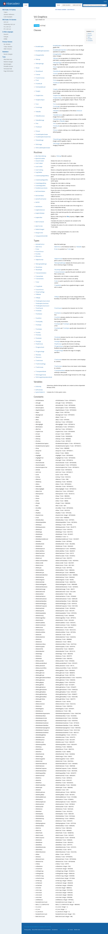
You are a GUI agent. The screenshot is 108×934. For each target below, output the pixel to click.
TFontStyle (38, 325)
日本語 (5, 39)
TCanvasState (39, 276)
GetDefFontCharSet (40, 199)
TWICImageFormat (40, 375)
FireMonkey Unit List (9, 24)
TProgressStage (39, 351)
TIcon (37, 104)
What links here (8, 59)
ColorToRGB (38, 166)
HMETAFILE (38, 247)
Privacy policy (27, 929)
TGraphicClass (39, 95)
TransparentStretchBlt (41, 236)
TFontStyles (66, 324)
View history (77, 5)
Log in (105, 1)
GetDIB (37, 202)
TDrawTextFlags (39, 292)
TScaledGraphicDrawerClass (43, 137)
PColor (37, 249)
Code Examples (8, 17)
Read (58, 5)
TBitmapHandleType (41, 264)
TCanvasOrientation (40, 273)
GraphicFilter (38, 217)
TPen (36, 123)
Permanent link (8, 68)
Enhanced (79, 110)
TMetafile (38, 111)
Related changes (8, 62)
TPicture (37, 131)
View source (66, 5)
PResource (38, 256)
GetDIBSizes (38, 206)
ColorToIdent (39, 163)
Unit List (6, 22)
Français (6, 36)
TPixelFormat (39, 344)
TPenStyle (38, 341)
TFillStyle (37, 298)
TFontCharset (39, 308)
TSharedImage (39, 140)
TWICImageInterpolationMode (43, 377)
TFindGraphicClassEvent (42, 303)
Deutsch (6, 34)
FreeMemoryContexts (41, 188)
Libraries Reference (9, 14)
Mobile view (77, 929)
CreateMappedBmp (40, 183)
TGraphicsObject (40, 100)
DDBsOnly (38, 386)
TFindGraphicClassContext (42, 301)
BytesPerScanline (40, 158)
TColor (69, 249)
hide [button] (92, 31)
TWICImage (38, 144)
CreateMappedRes (40, 185)
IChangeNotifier (39, 55)
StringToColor (39, 232)
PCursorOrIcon (39, 251)
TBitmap (37, 59)
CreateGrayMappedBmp (42, 175)
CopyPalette (38, 172)
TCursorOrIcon (39, 289)
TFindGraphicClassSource (42, 306)
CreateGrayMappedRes (41, 180)
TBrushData (38, 267)
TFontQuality (39, 321)
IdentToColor (39, 226)
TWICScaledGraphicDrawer (42, 148)
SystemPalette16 (40, 392)
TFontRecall (38, 83)
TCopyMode (38, 286)
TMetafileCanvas (40, 116)
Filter (68, 216)
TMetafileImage (39, 120)
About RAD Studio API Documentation (41, 929)
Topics (5, 12)
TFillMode (38, 294)
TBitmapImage (39, 63)
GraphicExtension (40, 210)
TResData (38, 355)
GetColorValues (39, 195)
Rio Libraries (7, 44)
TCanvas (37, 74)
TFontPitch (38, 318)
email (71, 929)
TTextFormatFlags (40, 364)
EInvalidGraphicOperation (42, 51)
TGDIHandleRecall (40, 87)
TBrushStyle (38, 269)
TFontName (38, 314)
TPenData (38, 335)
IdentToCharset (39, 222)
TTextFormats (39, 367)
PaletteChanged (39, 229)
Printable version (8, 66)
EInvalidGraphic (39, 46)
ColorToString (39, 170)
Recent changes (8, 54)
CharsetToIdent (39, 161)
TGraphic (37, 91)
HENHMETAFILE (39, 244)
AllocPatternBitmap (40, 156)
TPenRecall (38, 127)
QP (68, 929)
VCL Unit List (7, 27)
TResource (38, 357)
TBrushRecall (39, 71)
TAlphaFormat (39, 259)
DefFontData (39, 390)
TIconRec (38, 332)
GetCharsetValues (40, 191)
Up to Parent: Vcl (40, 19)
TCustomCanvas (39, 78)
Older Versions (8, 49)
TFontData (38, 310)
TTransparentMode (40, 371)
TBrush (37, 68)
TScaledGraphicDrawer (41, 134)
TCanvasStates (39, 278)
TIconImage (38, 107)
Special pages (7, 64)
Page (25, 5)
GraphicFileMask (39, 213)
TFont (37, 80)
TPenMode (38, 338)
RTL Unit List (7, 29)
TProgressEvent (39, 347)
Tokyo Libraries (8, 46)
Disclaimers (55, 929)
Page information (8, 71)
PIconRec (38, 254)
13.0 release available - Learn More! (64, 9)
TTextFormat (39, 360)
